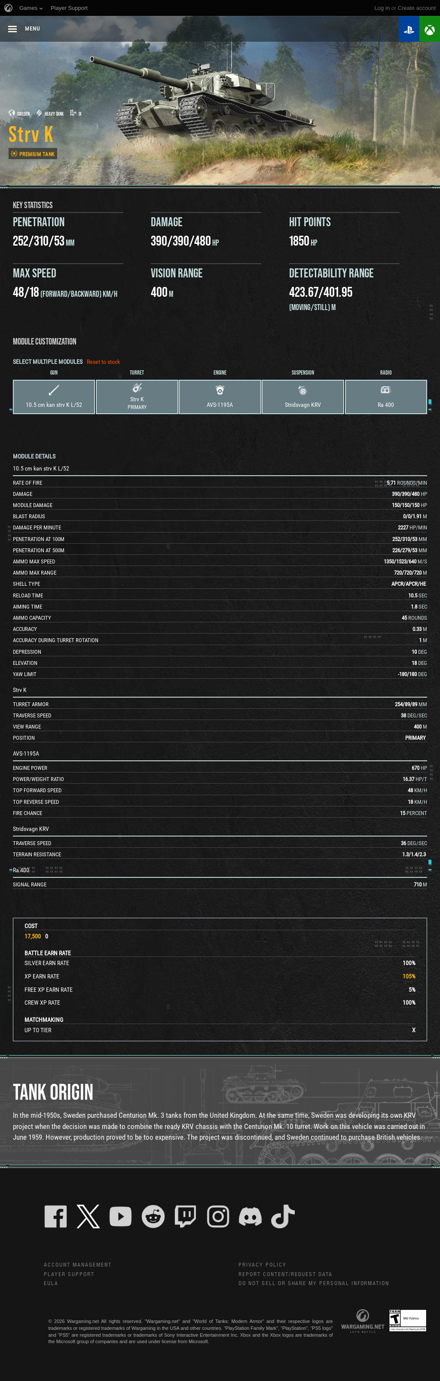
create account (417, 8)
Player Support (71, 1275)
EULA (51, 1285)
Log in (382, 8)
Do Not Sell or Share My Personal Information (320, 1285)
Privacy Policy (263, 1265)
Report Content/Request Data (290, 1275)
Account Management (81, 1265)
